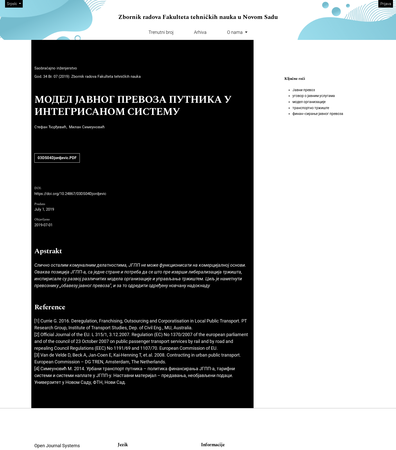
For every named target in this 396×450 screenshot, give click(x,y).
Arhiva (200, 32)
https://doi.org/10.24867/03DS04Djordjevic (70, 193)
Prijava (385, 4)
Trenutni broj (161, 32)
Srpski (15, 3)
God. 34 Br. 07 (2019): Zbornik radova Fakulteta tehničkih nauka (87, 76)
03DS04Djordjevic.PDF (57, 158)
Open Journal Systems (57, 445)
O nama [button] (235, 32)
